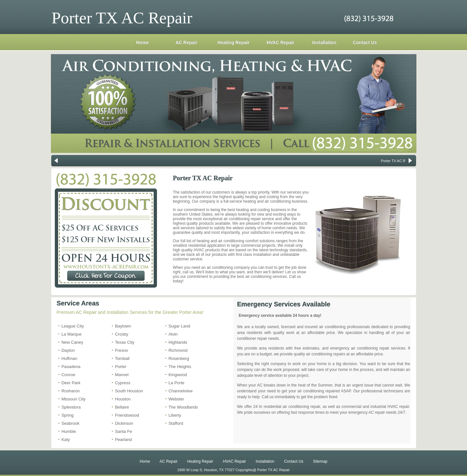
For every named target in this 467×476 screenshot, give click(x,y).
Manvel (121, 374)
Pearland (123, 439)
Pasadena (70, 366)
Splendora (70, 407)
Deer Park (70, 382)
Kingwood (177, 374)
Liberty (174, 415)
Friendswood (127, 415)
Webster (176, 399)
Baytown (123, 326)
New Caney (72, 342)
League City (72, 326)
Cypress (122, 382)
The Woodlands (183, 407)
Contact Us (365, 42)
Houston (122, 399)
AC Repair (186, 42)
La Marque (71, 334)
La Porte (176, 382)
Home (142, 42)
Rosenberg (178, 358)
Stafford (175, 423)
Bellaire (122, 407)
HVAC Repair (280, 42)
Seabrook (70, 423)
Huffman (69, 358)
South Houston (129, 390)
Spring (67, 415)
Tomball (122, 358)
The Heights (179, 366)
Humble (68, 431)
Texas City (124, 342)
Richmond (177, 350)
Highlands (177, 342)
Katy (65, 439)
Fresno (121, 350)
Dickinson (124, 423)
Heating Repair (234, 42)
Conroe (68, 374)
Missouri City (73, 399)
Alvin (172, 334)
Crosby (121, 334)
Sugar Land (179, 326)
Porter (120, 366)
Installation (324, 42)
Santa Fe (123, 431)
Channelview (180, 390)
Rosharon (70, 390)
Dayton (68, 350)
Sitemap (320, 461)
